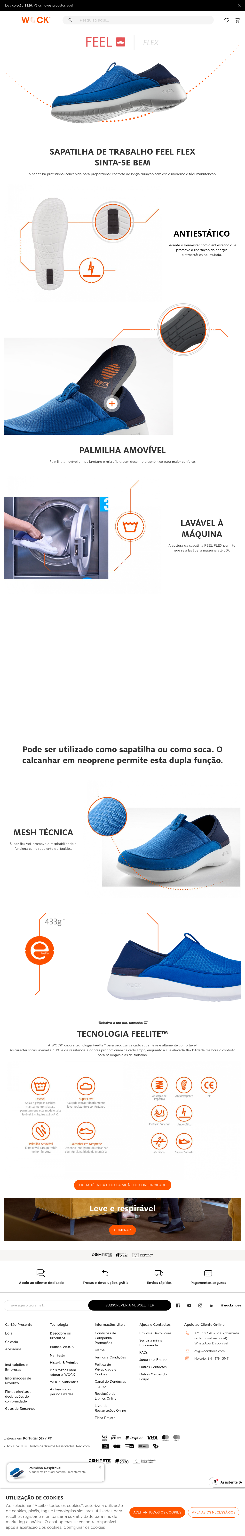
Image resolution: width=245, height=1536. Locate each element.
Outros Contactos (152, 1367)
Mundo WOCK (62, 1347)
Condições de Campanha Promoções (105, 1338)
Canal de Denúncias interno (110, 1384)
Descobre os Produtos (60, 1335)
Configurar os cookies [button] (84, 1527)
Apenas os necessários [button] (213, 1512)
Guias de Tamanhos (20, 1408)
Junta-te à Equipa (153, 1360)
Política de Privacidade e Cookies (105, 1369)
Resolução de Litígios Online (106, 1396)
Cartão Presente (18, 1325)
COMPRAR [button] (122, 1230)
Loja (8, 1333)
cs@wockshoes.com (209, 1351)
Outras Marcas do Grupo (153, 1376)
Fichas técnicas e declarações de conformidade (18, 1396)
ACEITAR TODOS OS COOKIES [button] (157, 1512)
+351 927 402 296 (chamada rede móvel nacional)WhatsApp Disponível (216, 1338)
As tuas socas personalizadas (61, 1391)
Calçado (11, 1342)
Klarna (100, 1350)
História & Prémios (64, 1363)
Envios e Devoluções (155, 1333)
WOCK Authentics (64, 1382)
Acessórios (13, 1349)
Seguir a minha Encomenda (151, 1343)
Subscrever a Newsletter (129, 1305)
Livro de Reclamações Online (110, 1408)
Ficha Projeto (105, 1418)
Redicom (83, 1446)
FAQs (143, 1352)
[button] (100, 1468)
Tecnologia (59, 1325)
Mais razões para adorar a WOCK (63, 1372)
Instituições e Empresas (16, 1367)
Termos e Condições (110, 1357)
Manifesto (57, 1355)
